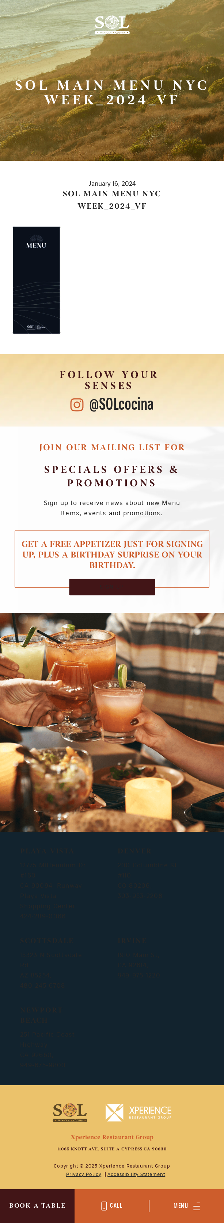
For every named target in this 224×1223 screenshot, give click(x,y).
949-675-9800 (43, 1065)
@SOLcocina (121, 405)
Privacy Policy (83, 1174)
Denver (135, 851)
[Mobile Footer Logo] (70, 1112)
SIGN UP (112, 587)
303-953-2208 (140, 896)
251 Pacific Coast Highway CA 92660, (47, 1045)
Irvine (132, 941)
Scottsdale (47, 941)
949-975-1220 (139, 976)
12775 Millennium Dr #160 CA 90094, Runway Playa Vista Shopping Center (53, 886)
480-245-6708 (42, 986)
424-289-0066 (43, 916)
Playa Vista (47, 851)
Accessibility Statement (136, 1174)
